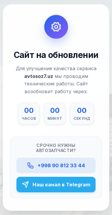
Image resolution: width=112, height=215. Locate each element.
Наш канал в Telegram (56, 184)
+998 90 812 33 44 (56, 165)
